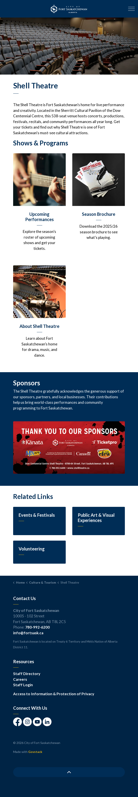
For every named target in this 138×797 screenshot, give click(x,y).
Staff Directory (26, 673)
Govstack (35, 752)
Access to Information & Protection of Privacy (53, 694)
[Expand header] (131, 9)
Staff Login (23, 685)
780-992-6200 (37, 627)
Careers (20, 679)
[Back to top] (69, 772)
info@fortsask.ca (28, 633)
